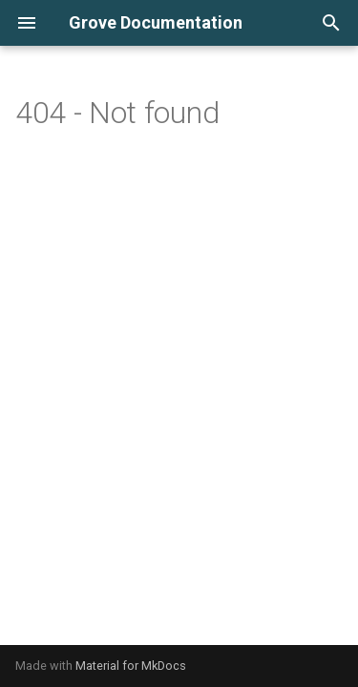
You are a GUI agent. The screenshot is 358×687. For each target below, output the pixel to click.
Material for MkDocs (130, 665)
